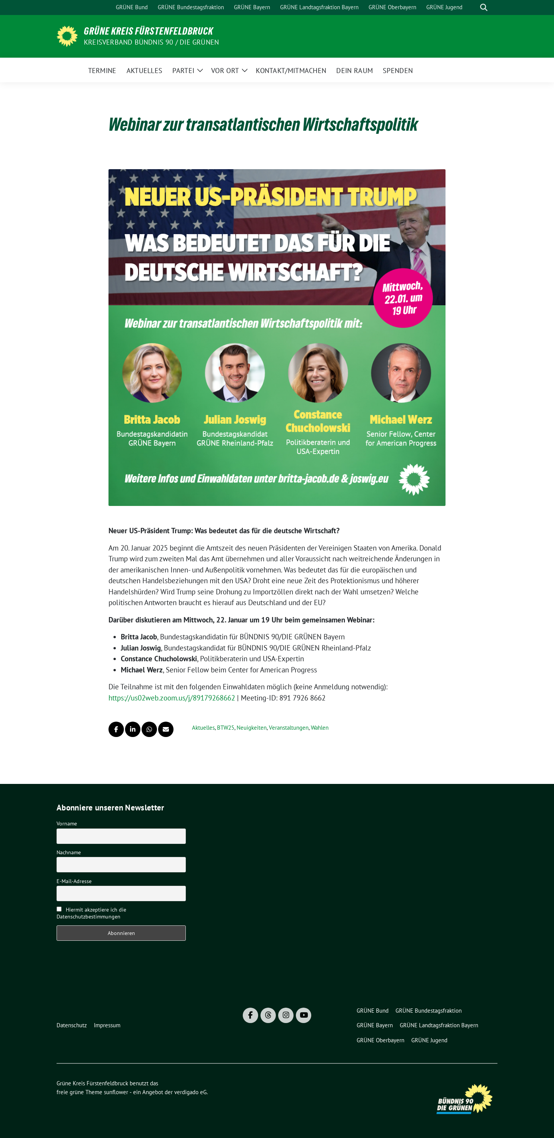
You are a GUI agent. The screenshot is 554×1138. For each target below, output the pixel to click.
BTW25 (225, 727)
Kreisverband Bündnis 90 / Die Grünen (151, 42)
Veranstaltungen (289, 727)
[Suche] (472, 7)
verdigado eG (190, 1092)
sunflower (116, 1092)
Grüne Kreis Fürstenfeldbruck (148, 31)
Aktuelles (203, 727)
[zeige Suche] (483, 7)
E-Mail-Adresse (74, 881)
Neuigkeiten (252, 727)
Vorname (67, 823)
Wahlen (320, 727)
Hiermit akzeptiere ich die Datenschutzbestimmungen (91, 913)
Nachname (69, 852)
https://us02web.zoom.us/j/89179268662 (171, 697)
